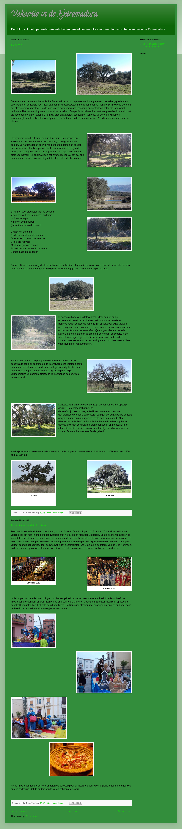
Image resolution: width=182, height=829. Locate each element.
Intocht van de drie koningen (29, 525)
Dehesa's (16, 45)
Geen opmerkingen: (56, 512)
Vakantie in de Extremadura (54, 14)
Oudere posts (124, 811)
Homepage (72, 811)
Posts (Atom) (32, 816)
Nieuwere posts (19, 811)
